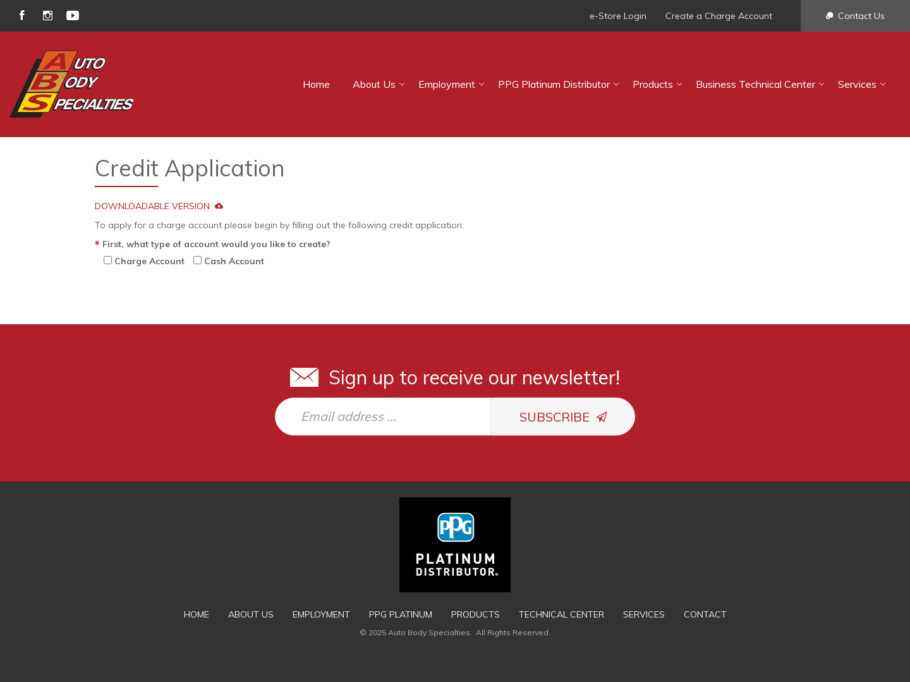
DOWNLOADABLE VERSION (159, 206)
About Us (374, 84)
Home (316, 84)
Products (653, 84)
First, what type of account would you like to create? (216, 244)
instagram (47, 15)
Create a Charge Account (718, 15)
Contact (705, 614)
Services (857, 84)
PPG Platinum (400, 614)
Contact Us (861, 15)
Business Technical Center (755, 84)
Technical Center (561, 614)
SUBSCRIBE (563, 417)
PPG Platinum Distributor (554, 84)
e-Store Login (618, 15)
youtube (72, 15)
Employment (446, 84)
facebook (22, 15)
